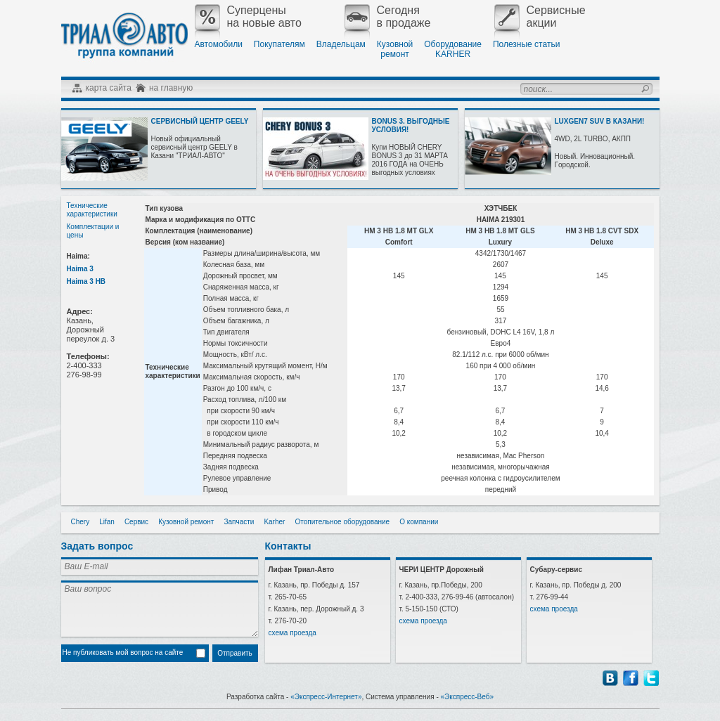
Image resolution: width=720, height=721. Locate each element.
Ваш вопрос (159, 608)
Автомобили (219, 44)
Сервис (136, 522)
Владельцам (341, 44)
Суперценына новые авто (248, 17)
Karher (274, 522)
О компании (418, 522)
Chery (80, 522)
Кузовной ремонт (186, 522)
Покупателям (279, 44)
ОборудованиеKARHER (453, 49)
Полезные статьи (526, 44)
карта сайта (108, 88)
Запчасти (239, 522)
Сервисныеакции (540, 17)
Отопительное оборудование (342, 522)
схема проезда (292, 633)
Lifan (107, 522)
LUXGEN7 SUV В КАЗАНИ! (600, 121)
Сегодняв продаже (388, 17)
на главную (171, 88)
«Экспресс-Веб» (467, 697)
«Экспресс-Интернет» (325, 697)
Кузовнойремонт (395, 49)
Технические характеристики (92, 210)
